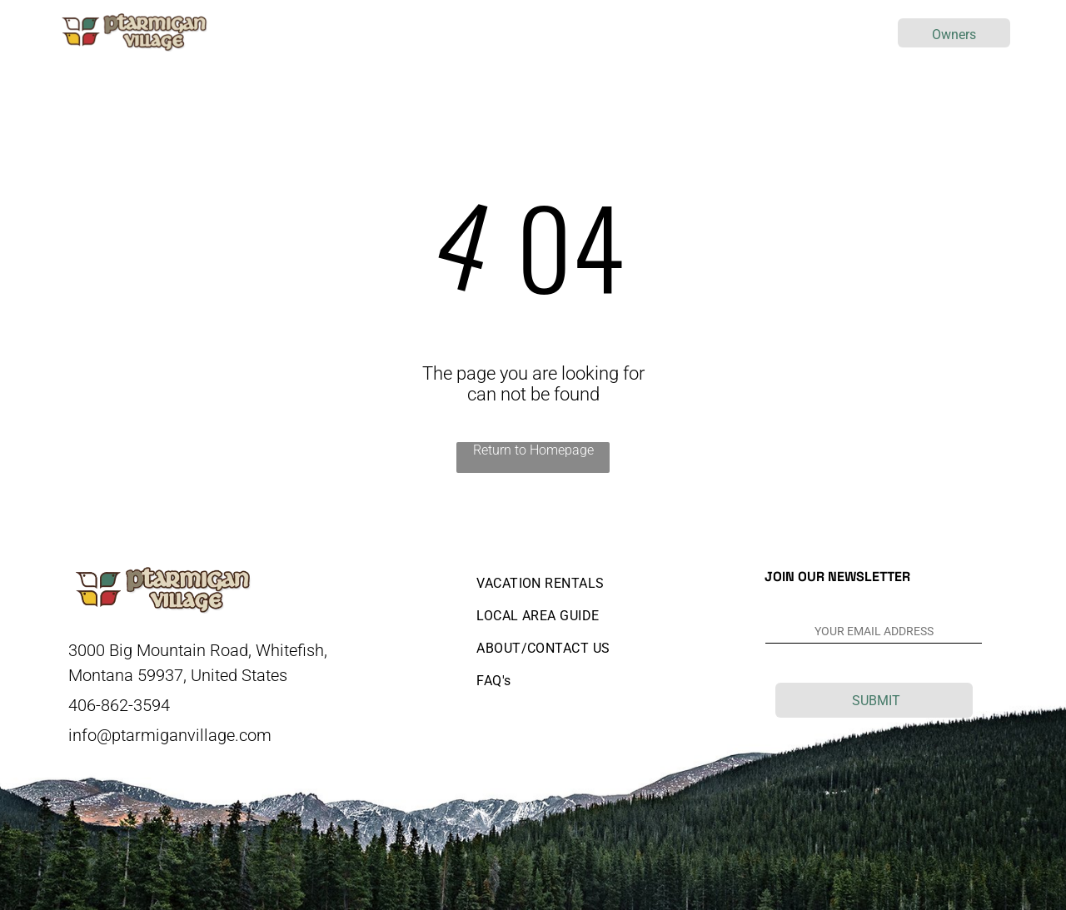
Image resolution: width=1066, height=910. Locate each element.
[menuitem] (355, 32)
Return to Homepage (533, 450)
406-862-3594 (119, 705)
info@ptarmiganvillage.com (169, 735)
